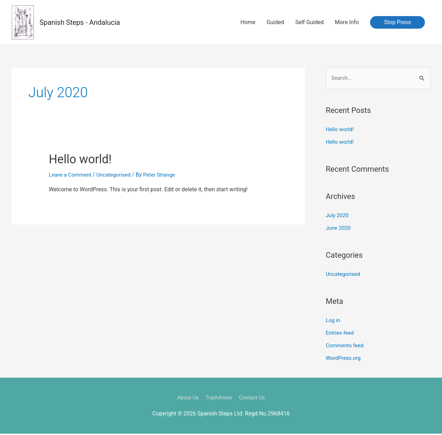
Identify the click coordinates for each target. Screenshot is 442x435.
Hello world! (86, 159)
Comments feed (346, 346)
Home (248, 22)
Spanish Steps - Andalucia (80, 23)
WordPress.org (344, 359)
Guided (275, 22)
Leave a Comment (71, 175)
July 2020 (338, 216)
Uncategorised (117, 175)
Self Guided (309, 22)
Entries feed (340, 333)
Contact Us (253, 398)
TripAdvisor (219, 398)
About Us (186, 398)
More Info (347, 22)
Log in (333, 321)
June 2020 (339, 229)
